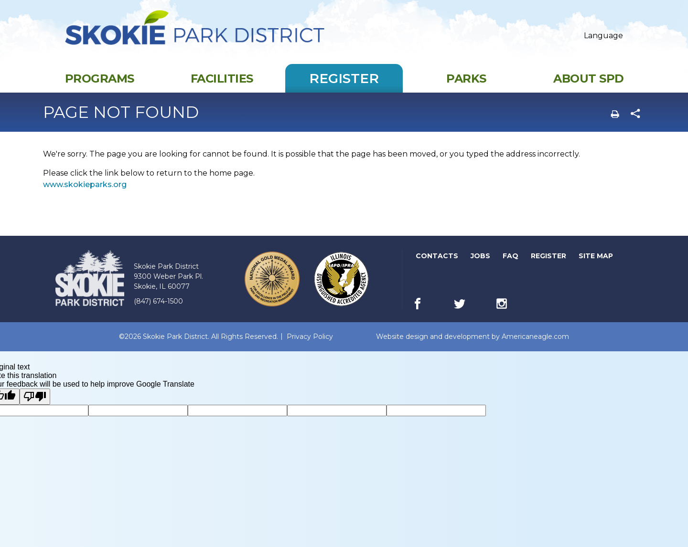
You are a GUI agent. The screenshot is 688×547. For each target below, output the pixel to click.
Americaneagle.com (535, 346)
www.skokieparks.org (85, 194)
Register (549, 265)
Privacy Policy (310, 346)
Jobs (481, 265)
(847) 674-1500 (158, 310)
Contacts (437, 265)
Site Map (596, 265)
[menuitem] (99, 88)
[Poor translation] (35, 406)
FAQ (510, 265)
